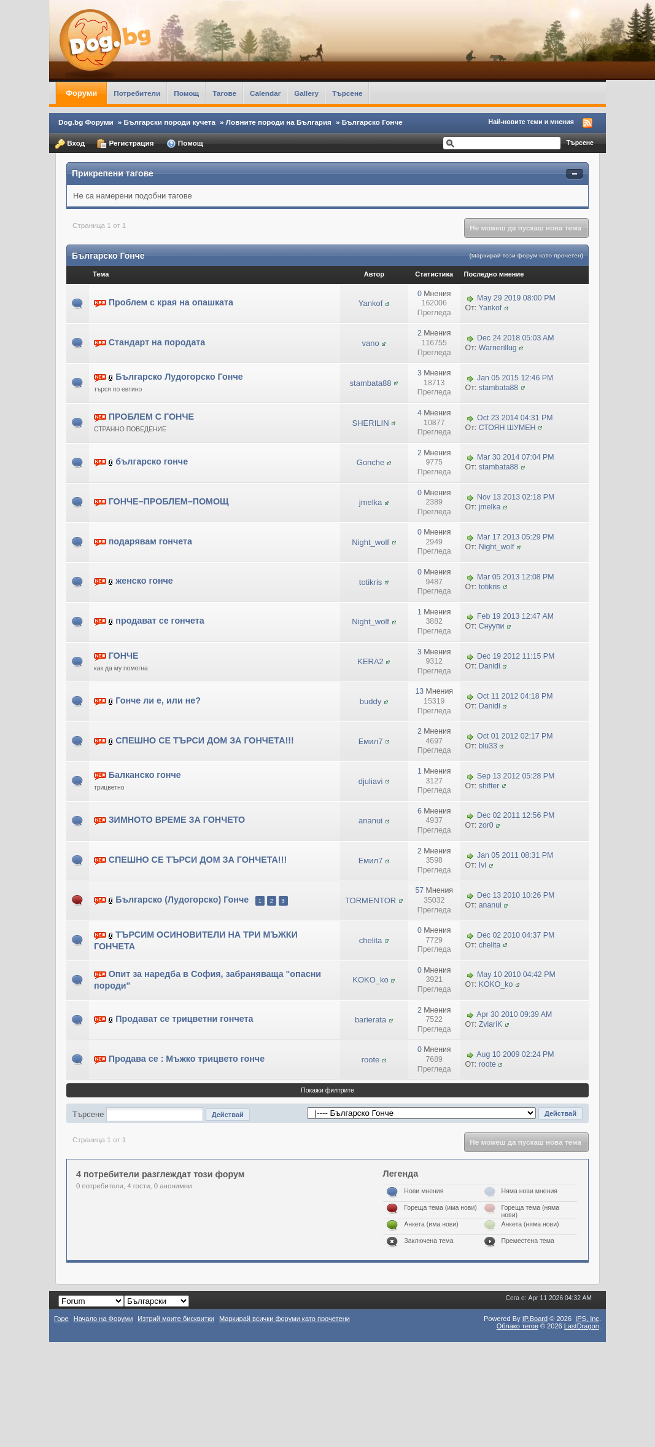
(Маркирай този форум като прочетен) (526, 255)
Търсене (347, 93)
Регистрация (125, 144)
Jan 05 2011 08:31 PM (515, 855)
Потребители (137, 93)
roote (371, 1059)
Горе (61, 1318)
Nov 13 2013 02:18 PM (515, 497)
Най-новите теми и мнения (531, 121)
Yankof (371, 303)
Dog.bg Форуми (86, 122)
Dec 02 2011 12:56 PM (515, 816)
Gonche (371, 462)
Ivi (482, 865)
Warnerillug (498, 347)
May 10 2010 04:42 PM (516, 975)
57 (419, 890)
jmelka (370, 502)
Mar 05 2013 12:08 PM (515, 577)
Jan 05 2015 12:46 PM (515, 378)
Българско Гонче (372, 122)
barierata (370, 1019)
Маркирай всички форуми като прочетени (284, 1318)
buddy (370, 701)
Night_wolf (370, 542)
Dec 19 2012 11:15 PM (515, 656)
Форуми (81, 93)
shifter (489, 786)
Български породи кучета (170, 122)
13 (419, 691)
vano (370, 343)
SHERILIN (370, 423)
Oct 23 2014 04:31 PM (515, 418)
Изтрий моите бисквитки (176, 1318)
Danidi (489, 666)
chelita (370, 940)
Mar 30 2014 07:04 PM (515, 457)
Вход (70, 144)
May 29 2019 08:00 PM (516, 298)
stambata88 (371, 383)
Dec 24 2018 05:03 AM (515, 338)
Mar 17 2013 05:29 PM (515, 537)
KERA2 (370, 661)
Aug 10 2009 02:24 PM (515, 1054)
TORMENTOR (370, 900)
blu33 (488, 746)
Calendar (265, 93)
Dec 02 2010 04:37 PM (515, 935)
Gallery (306, 93)
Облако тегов (517, 1326)
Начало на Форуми (103, 1318)
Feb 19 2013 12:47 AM (515, 617)
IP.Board (535, 1318)
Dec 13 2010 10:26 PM (515, 895)
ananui (370, 820)
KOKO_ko (370, 979)
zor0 (486, 825)
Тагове (224, 93)
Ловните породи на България (278, 122)
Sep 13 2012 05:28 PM (515, 776)
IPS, (587, 1318)
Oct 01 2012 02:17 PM (515, 736)
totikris (370, 582)
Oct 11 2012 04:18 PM (515, 696)
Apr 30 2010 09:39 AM (514, 1015)
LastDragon (581, 1326)
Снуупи (492, 626)
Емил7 (371, 741)
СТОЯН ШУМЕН (507, 427)
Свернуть (574, 174)
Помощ (186, 93)
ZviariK (490, 1024)
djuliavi (371, 781)
